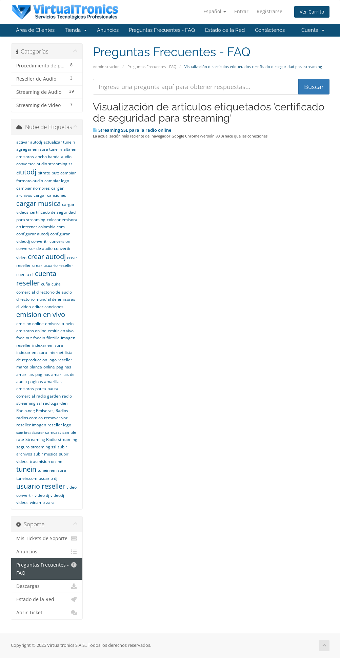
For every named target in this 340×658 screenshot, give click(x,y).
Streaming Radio (41, 439)
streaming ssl (43, 447)
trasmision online (46, 461)
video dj (42, 495)
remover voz (56, 418)
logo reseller (60, 360)
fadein (39, 338)
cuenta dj (25, 274)
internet (55, 352)
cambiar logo (56, 181)
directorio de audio (54, 292)
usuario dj (48, 478)
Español (214, 11)
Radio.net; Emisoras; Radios (42, 410)
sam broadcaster (30, 432)
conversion (59, 241)
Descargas (47, 586)
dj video (23, 307)
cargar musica (38, 203)
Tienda (76, 30)
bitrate (44, 173)
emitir (53, 331)
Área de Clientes (35, 30)
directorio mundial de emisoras (45, 299)
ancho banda (47, 157)
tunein (26, 469)
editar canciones (47, 307)
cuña (45, 284)
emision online (30, 323)
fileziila (53, 338)
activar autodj (29, 142)
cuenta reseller (36, 278)
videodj (57, 495)
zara (50, 502)
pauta (40, 388)
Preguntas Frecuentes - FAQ (162, 30)
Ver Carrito (312, 11)
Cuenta (312, 30)
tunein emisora (52, 470)
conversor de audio (34, 248)
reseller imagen (31, 425)
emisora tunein (59, 323)
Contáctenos (270, 30)
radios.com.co (29, 418)
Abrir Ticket (47, 613)
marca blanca (29, 367)
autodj (26, 171)
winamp (37, 502)
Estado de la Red (225, 30)
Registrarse (269, 11)
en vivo (67, 331)
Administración (106, 66)
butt (55, 173)
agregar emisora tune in (39, 149)
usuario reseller (40, 486)
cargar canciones (50, 195)
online (49, 367)
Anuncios (108, 30)
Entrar (241, 11)
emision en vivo (40, 314)
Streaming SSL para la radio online (132, 130)
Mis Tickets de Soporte (47, 538)
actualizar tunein (59, 142)
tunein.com (26, 478)
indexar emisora (47, 345)
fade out (24, 338)
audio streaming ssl (55, 164)
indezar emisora (31, 352)
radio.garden (55, 403)
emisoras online (31, 331)
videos (22, 502)
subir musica (46, 454)
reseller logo (59, 425)
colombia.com (51, 227)
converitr (39, 241)
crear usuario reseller (52, 265)
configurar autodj (32, 234)
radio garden (48, 396)
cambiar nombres (33, 188)
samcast (53, 432)
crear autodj (47, 256)
